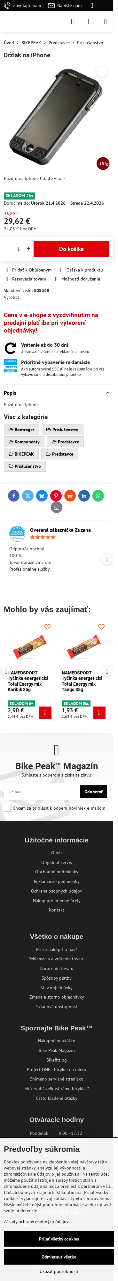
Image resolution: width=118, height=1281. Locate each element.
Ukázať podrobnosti (59, 1271)
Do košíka (71, 249)
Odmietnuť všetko (59, 1257)
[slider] (43, 537)
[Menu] (105, 21)
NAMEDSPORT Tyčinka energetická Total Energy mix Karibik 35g (28, 681)
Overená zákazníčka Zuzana (60, 530)
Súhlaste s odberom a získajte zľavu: (56, 775)
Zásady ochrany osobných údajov (36, 1221)
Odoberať (93, 792)
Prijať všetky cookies (59, 1239)
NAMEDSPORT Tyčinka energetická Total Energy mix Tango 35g (82, 681)
